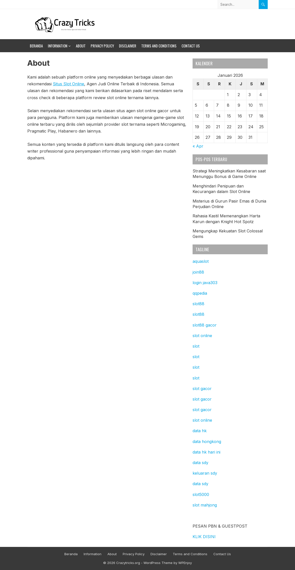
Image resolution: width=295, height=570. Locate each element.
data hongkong (207, 441)
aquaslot (201, 261)
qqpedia (200, 293)
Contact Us (191, 45)
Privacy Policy (102, 45)
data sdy (200, 462)
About (81, 45)
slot (196, 346)
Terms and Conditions (159, 45)
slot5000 (201, 494)
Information (57, 45)
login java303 (205, 282)
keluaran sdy (205, 473)
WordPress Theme (158, 563)
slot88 (198, 303)
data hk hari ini (206, 452)
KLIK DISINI (204, 536)
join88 (198, 272)
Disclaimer (127, 45)
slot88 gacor (205, 325)
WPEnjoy (185, 563)
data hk (200, 430)
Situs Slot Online (68, 83)
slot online (202, 335)
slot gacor (202, 388)
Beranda (36, 45)
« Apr (198, 146)
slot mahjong (205, 505)
